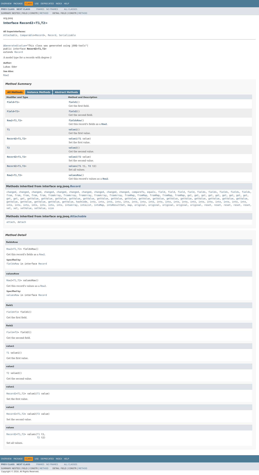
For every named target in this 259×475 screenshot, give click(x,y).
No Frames (52, 9)
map (130, 205)
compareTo (138, 192)
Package (18, 3)
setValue (25, 208)
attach (10, 222)
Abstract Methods (66, 92)
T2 (16, 111)
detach (22, 222)
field (161, 192)
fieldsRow (75, 120)
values (73, 166)
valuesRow (75, 175)
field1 (73, 102)
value (22, 45)
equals (151, 192)
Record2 (12, 138)
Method (44, 13)
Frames (40, 9)
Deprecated (47, 3)
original (140, 205)
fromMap (129, 195)
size (51, 208)
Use (37, 3)
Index (59, 3)
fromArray (54, 195)
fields (201, 192)
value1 (73, 129)
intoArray (71, 205)
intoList (85, 205)
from (9, 195)
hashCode (81, 201)
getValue (32, 198)
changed (11, 192)
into (93, 201)
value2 (73, 147)
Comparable (27, 35)
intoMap (99, 205)
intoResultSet (116, 205)
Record (39, 35)
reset (207, 205)
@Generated (10, 45)
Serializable (67, 35)
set (8, 208)
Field (10, 102)
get (189, 195)
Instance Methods (38, 92)
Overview (6, 3)
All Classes (70, 9)
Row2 (10, 120)
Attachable (10, 35)
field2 (73, 111)
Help (66, 3)
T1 (16, 102)
